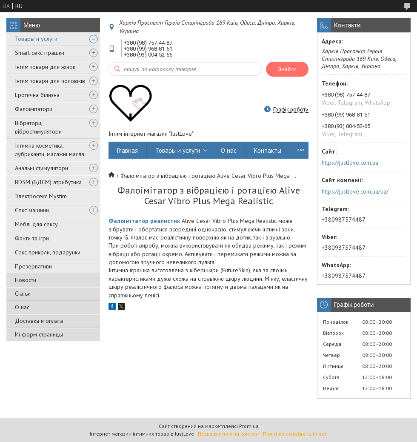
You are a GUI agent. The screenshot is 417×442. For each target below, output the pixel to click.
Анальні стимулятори (41, 168)
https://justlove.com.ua (350, 162)
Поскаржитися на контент (228, 434)
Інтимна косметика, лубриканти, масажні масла (49, 150)
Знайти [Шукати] (287, 69)
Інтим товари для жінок (45, 67)
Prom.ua (249, 426)
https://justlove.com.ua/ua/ (355, 191)
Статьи (23, 293)
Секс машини (32, 210)
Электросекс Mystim (41, 196)
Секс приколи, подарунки (47, 252)
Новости (25, 280)
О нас (22, 307)
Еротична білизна (37, 95)
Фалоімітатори (33, 109)
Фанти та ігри (32, 238)
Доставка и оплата (39, 321)
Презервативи (33, 266)
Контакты (267, 150)
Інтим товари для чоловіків (50, 81)
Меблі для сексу (36, 224)
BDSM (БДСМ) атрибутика (48, 182)
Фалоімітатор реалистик (144, 221)
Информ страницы (39, 334)
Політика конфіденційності (295, 434)
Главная (127, 150)
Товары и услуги (36, 39)
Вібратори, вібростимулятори (38, 127)
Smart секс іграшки (39, 53)
